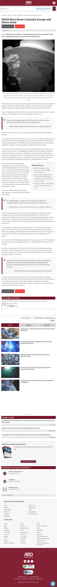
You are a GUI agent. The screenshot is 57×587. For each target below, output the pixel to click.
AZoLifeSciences (33, 514)
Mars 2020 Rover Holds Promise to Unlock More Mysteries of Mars (44, 185)
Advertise (39, 534)
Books (5, 538)
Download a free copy (28, 461)
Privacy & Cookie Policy (43, 538)
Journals (6, 541)
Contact (39, 532)
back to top (52, 549)
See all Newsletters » (7, 495)
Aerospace (12, 479)
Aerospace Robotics (17, 15)
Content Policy (40, 541)
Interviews (7, 532)
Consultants (23, 536)
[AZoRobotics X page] (32, 561)
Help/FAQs (23, 538)
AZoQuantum (32, 507)
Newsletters (40, 530)
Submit (52, 320)
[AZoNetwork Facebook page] (28, 561)
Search (38, 528)
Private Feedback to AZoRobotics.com (44, 318)
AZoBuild (6, 514)
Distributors (23, 534)
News (9, 15)
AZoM (5, 505)
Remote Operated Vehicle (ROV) (33, 15)
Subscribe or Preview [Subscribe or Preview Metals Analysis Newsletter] (14, 489)
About (5, 524)
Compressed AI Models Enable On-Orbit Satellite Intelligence (36, 381)
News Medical (32, 512)
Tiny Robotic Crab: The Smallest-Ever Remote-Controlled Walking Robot (26, 435)
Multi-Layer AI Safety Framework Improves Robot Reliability (37, 329)
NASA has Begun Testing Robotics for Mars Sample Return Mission (42, 170)
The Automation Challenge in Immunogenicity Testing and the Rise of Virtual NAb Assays (28, 421)
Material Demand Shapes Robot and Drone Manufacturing (35, 355)
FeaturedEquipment (47, 325)
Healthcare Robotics (9, 543)
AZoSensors (32, 505)
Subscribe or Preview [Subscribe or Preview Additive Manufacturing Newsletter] (14, 473)
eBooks (6, 536)
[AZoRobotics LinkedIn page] (25, 561)
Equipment (7, 530)
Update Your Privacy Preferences (28, 582)
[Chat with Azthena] (52, 583)
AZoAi (30, 510)
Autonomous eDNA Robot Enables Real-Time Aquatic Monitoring (35, 368)
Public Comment (26, 318)
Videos (22, 524)
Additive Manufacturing (15, 471)
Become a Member (42, 526)
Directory (6, 534)
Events (22, 530)
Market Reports (24, 528)
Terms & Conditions (42, 536)
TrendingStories (10, 325)
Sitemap (22, 541)
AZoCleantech (7, 510)
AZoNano (6, 507)
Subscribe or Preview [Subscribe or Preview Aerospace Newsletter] (14, 481)
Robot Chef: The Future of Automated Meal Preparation (21, 428)
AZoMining (7, 516)
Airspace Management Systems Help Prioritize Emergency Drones (36, 342)
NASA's (4, 34)
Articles (6, 528)
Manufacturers (24, 532)
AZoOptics (6, 512)
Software (22, 526)
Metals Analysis (13, 487)
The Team (23, 543)
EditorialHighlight (28, 325)
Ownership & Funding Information (43, 543)
